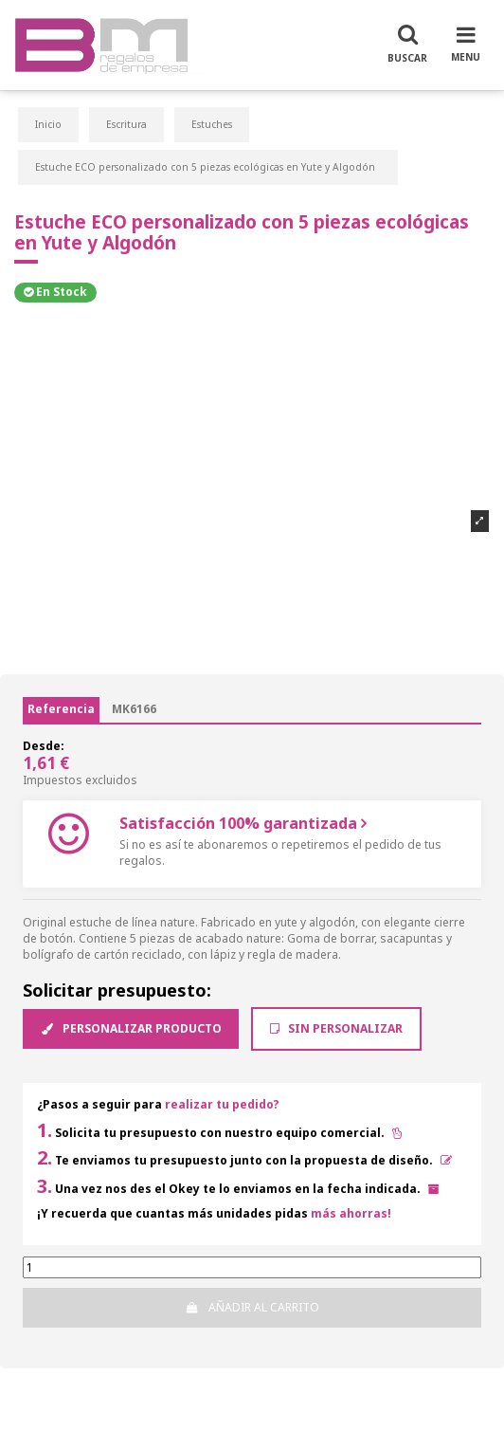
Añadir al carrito (251, 1307)
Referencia (61, 709)
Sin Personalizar (336, 1028)
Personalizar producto (131, 1028)
